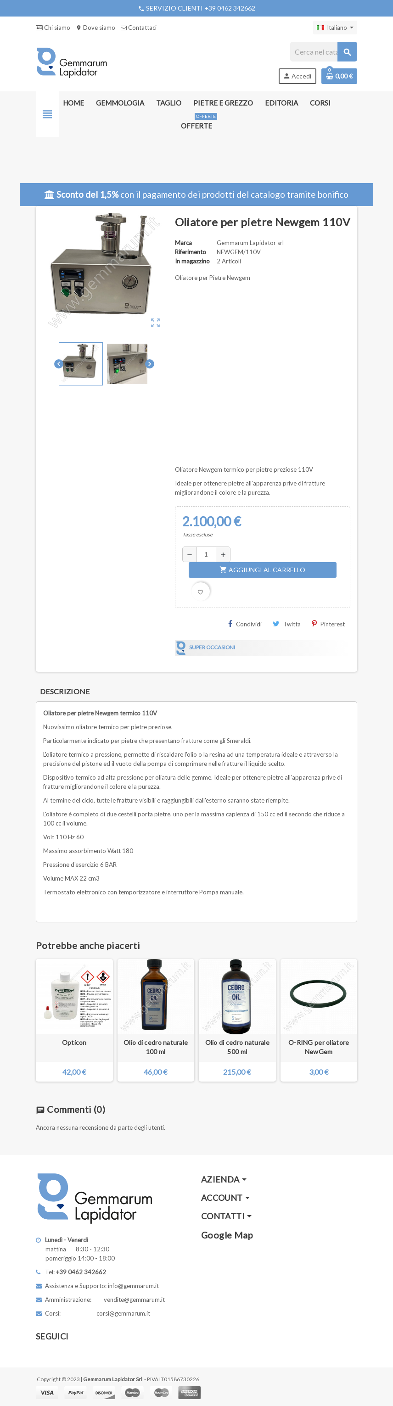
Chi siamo (53, 27)
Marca (183, 242)
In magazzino (192, 261)
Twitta (287, 624)
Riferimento (190, 252)
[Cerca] (323, 51)
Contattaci (139, 27)
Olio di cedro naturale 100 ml (156, 1046)
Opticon (74, 1042)
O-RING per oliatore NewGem (318, 1046)
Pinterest (328, 624)
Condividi (245, 624)
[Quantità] (206, 554)
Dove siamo (95, 27)
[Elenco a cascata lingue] (335, 27)
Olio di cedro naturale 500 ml (237, 1046)
